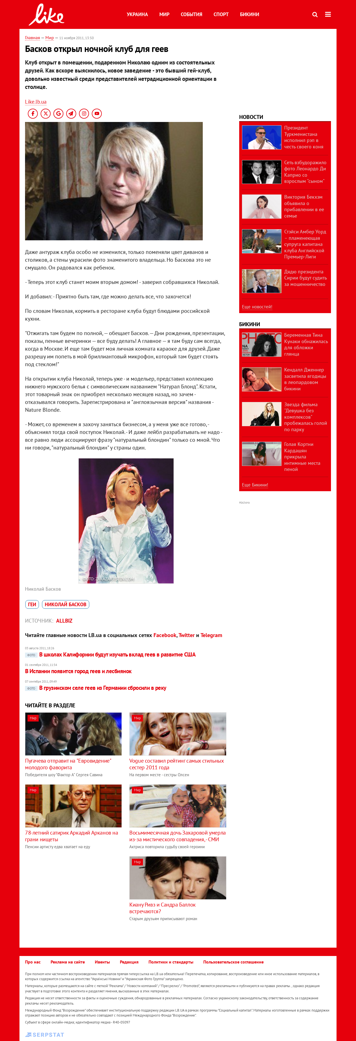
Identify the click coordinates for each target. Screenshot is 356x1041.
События (191, 14)
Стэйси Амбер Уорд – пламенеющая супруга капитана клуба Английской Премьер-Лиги (305, 244)
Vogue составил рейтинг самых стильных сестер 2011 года (176, 764)
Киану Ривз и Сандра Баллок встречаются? (162, 908)
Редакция (129, 962)
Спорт (221, 14)
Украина (137, 14)
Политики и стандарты (171, 962)
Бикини (249, 14)
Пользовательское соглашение (233, 962)
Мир (164, 14)
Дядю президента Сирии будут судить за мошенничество (305, 277)
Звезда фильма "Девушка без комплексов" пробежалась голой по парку (305, 417)
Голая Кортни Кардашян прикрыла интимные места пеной (302, 456)
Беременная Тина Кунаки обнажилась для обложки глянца (306, 344)
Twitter (187, 635)
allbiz (64, 620)
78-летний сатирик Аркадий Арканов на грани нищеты (71, 836)
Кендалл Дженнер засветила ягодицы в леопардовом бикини (305, 379)
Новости (251, 117)
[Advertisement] (71, 895)
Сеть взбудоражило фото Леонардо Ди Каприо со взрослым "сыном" (305, 171)
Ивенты (102, 962)
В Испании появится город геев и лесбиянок (78, 671)
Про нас (33, 962)
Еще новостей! (257, 307)
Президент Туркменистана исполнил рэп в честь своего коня (303, 137)
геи (32, 604)
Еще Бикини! (255, 485)
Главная (32, 37)
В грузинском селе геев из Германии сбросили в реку (95, 687)
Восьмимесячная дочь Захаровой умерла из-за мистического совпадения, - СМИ (177, 836)
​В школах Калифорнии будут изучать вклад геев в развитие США (110, 654)
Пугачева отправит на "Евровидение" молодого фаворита (68, 764)
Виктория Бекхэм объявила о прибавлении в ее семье (304, 206)
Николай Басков (65, 604)
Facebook (165, 635)
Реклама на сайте (68, 962)
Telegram (211, 635)
